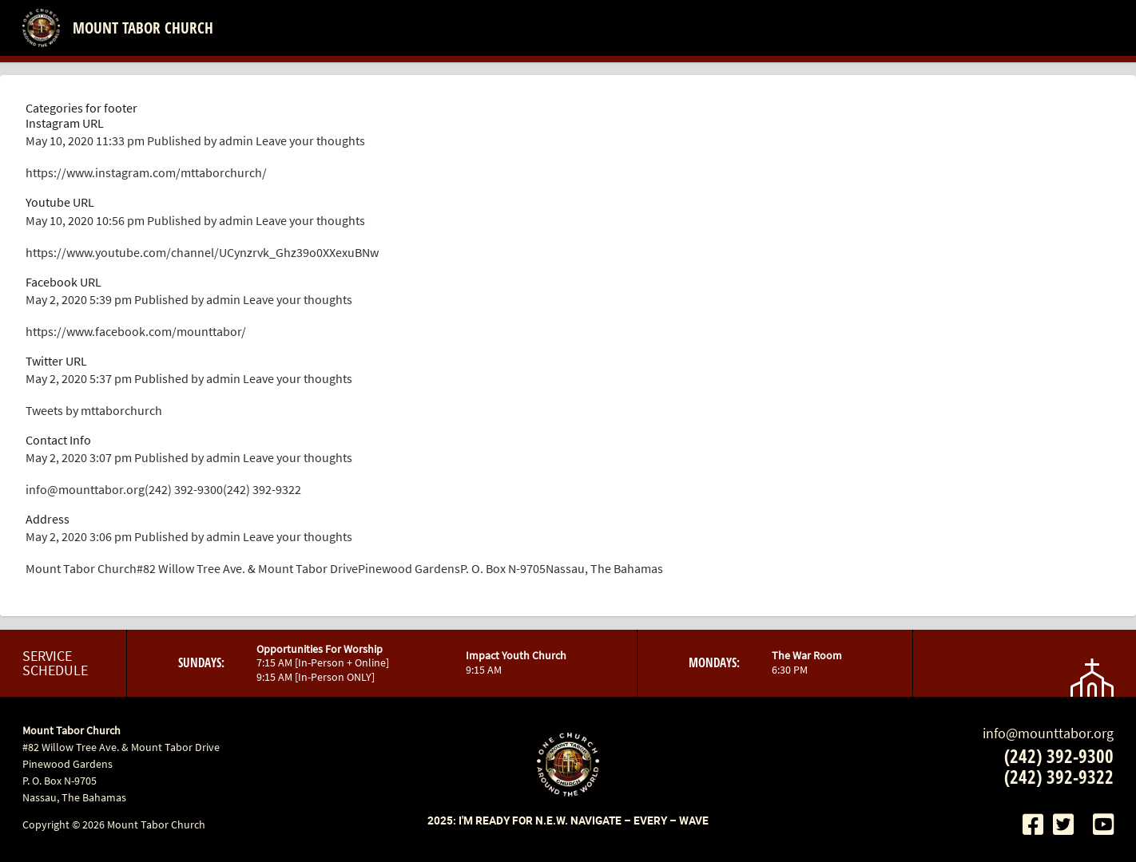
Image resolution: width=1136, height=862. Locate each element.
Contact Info (58, 440)
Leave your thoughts (310, 140)
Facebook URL (63, 282)
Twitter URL (56, 361)
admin (236, 140)
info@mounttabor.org (1048, 733)
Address (48, 519)
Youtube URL (60, 202)
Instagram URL (65, 123)
